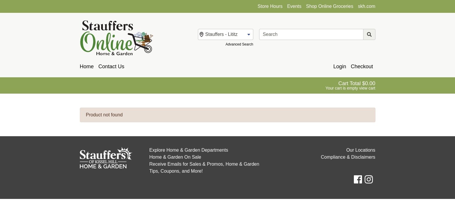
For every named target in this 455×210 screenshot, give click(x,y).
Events (294, 6)
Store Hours (270, 6)
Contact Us (111, 66)
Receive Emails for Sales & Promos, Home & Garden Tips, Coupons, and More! (204, 168)
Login (339, 66)
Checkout (362, 66)
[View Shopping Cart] (350, 85)
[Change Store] (225, 34)
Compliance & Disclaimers (348, 157)
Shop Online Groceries (329, 6)
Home (87, 66)
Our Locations (360, 150)
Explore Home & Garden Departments (188, 150)
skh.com (366, 6)
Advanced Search (239, 44)
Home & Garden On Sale (175, 157)
